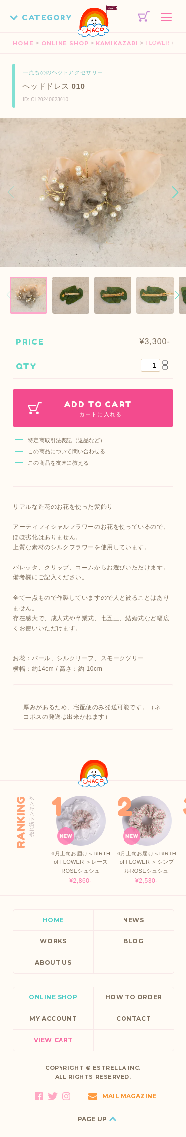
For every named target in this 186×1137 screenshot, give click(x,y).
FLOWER (158, 43)
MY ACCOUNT (53, 1018)
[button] (175, 192)
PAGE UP (92, 1119)
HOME (23, 43)
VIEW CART (53, 1040)
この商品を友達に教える (58, 463)
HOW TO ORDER (133, 997)
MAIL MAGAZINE (122, 1096)
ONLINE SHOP (65, 43)
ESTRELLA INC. (117, 1068)
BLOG (133, 941)
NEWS (133, 920)
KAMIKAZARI (117, 43)
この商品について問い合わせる (66, 451)
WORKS (53, 941)
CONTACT (133, 1018)
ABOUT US (53, 962)
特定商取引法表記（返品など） (66, 440)
